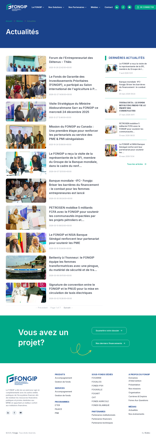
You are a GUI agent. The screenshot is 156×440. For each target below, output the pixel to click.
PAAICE (58, 409)
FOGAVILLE (97, 389)
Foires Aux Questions (138, 400)
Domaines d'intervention (135, 379)
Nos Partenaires (76, 7)
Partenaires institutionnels (103, 415)
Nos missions (135, 388)
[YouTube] (129, 7)
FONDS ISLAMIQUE (101, 405)
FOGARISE (96, 378)
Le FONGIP (37, 7)
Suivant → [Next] (68, 307)
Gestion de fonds (63, 382)
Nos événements (136, 414)
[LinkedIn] (117, 7)
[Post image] (26, 64)
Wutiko (147, 433)
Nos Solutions (55, 7)
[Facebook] (123, 7)
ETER (57, 405)
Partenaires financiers (102, 419)
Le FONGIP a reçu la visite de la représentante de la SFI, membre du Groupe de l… (133, 66)
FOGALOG (96, 382)
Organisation (134, 392)
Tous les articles (137, 164)
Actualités (133, 410)
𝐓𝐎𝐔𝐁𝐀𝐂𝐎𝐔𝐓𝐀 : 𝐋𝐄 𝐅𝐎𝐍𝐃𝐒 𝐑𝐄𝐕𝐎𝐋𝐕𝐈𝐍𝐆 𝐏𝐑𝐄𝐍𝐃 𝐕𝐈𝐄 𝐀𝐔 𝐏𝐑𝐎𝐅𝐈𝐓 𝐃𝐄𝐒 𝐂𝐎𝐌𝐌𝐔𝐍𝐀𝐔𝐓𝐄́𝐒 (132, 106)
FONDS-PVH (97, 385)
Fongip (15, 433)
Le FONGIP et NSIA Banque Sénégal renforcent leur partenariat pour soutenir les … (132, 148)
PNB (57, 413)
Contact (109, 7)
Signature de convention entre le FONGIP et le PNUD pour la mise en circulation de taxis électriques (74, 289)
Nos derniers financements (111, 343)
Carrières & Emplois (138, 396)
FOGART (96, 393)
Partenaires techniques (102, 423)
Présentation (134, 384)
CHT (94, 397)
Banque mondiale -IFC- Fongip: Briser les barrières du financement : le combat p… (132, 86)
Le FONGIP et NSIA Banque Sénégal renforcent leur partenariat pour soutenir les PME (74, 239)
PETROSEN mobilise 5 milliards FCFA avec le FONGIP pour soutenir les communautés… (131, 127)
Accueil (9, 21)
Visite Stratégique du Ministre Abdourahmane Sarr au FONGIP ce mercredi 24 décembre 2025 (73, 108)
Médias (94, 7)
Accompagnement (63, 378)
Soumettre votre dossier (109, 330)
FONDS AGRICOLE (100, 401)
